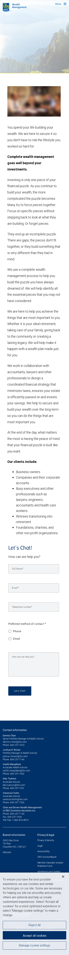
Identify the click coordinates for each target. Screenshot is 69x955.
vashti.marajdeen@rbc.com (16, 770)
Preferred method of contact (27, 624)
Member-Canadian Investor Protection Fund (50, 864)
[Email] (33, 588)
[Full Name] (33, 568)
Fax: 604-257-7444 (12, 816)
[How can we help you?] (33, 664)
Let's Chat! (20, 691)
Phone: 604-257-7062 (13, 773)
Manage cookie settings (34, 945)
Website (7, 852)
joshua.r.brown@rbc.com (15, 756)
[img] (34, 36)
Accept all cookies (34, 935)
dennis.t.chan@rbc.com (15, 741)
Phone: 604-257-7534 (13, 802)
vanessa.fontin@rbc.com (15, 799)
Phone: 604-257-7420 (13, 745)
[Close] (63, 877)
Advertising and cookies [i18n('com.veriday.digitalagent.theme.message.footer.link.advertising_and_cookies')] (48, 871)
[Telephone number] (33, 607)
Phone (17, 631)
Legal (40, 845)
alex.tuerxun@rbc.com (14, 785)
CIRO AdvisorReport (47, 856)
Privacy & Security (45, 840)
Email (16, 638)
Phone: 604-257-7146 (13, 759)
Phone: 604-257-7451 (13, 788)
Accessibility (43, 851)
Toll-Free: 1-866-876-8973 (16, 820)
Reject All (34, 925)
